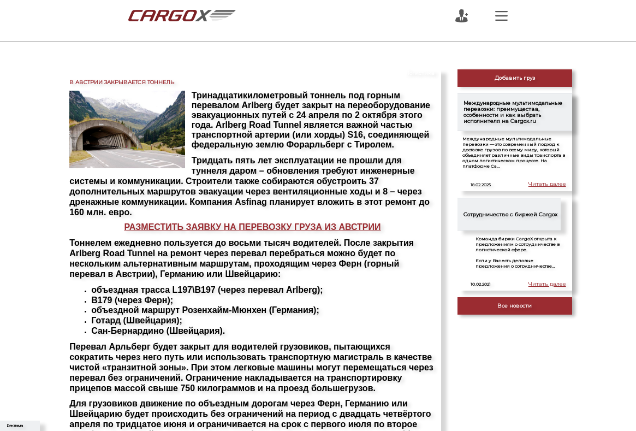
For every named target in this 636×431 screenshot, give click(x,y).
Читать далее (549, 184)
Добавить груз (515, 78)
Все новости (514, 306)
